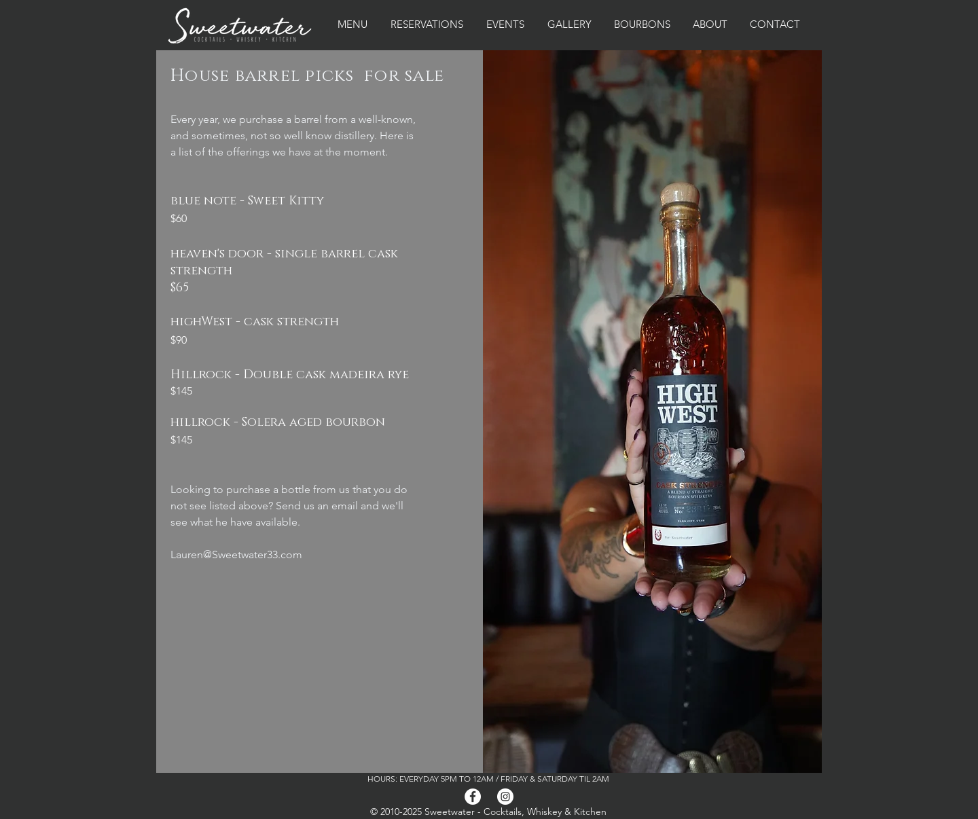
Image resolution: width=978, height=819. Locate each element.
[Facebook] (473, 796)
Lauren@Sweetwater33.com (236, 554)
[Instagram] (505, 796)
